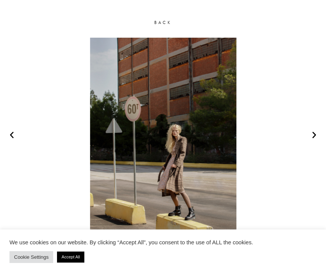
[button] (12, 135)
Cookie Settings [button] (31, 257)
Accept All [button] (71, 257)
